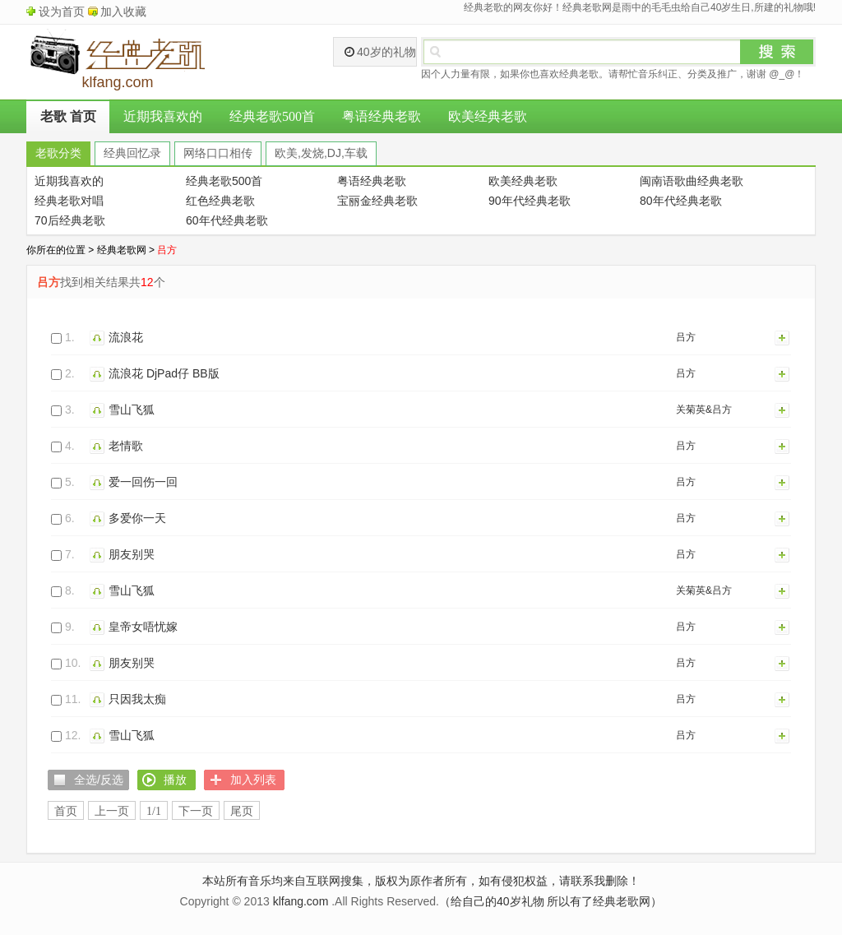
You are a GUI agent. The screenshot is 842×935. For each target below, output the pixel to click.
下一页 (195, 811)
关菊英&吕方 (704, 409)
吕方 (686, 337)
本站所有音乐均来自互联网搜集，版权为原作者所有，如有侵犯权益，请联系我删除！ (421, 880)
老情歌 (126, 445)
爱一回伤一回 (143, 481)
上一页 (112, 811)
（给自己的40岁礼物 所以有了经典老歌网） (550, 901)
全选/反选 (98, 779)
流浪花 (126, 337)
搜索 (777, 51)
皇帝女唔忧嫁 (143, 626)
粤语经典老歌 (381, 116)
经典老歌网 (121, 250)
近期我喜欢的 (162, 116)
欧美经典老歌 (487, 116)
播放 (99, 337)
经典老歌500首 (272, 116)
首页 (65, 811)
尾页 (241, 811)
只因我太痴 (137, 699)
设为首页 (62, 11)
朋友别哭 (132, 554)
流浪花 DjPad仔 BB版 (164, 373)
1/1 (153, 811)
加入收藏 (123, 11)
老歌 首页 (68, 116)
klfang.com (301, 901)
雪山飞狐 (132, 409)
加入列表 (783, 337)
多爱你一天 (137, 518)
